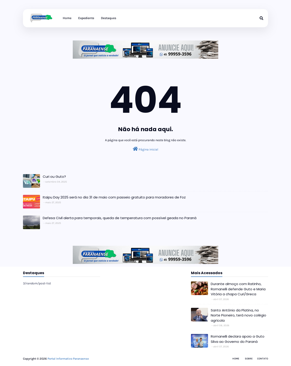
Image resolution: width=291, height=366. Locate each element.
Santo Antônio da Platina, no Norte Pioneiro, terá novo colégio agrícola (238, 315)
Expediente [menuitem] (86, 18)
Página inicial (145, 149)
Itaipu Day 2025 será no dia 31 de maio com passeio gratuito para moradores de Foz (114, 197)
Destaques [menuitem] (108, 18)
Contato (262, 358)
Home (235, 358)
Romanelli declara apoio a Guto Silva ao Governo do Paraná (237, 339)
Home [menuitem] (67, 18)
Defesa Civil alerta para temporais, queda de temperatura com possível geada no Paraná (119, 218)
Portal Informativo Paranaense (68, 358)
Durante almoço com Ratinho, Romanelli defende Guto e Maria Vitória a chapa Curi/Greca (238, 288)
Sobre (249, 358)
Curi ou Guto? (54, 176)
